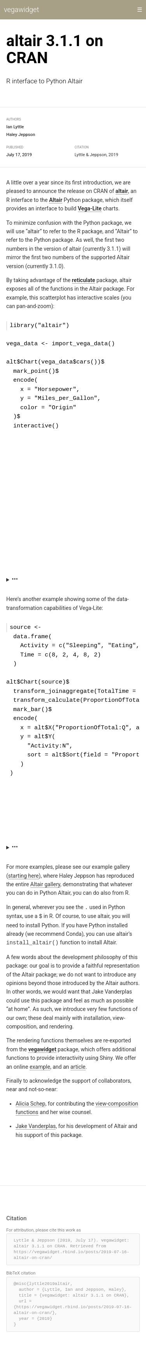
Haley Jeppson (20, 135)
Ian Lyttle (15, 127)
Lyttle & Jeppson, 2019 (96, 154)
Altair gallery (45, 883)
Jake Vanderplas (36, 1124)
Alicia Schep (30, 1101)
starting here (23, 874)
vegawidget (21, 9)
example (40, 1064)
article (78, 1064)
